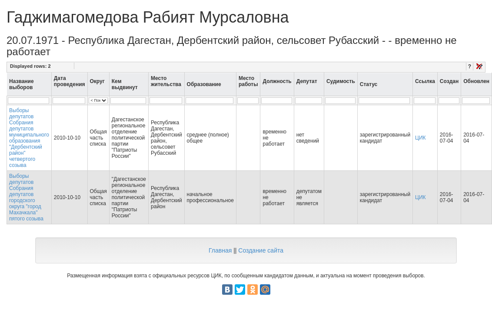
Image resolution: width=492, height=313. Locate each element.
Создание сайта (260, 250)
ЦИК (420, 138)
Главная (220, 250)
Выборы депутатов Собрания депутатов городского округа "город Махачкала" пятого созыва (26, 197)
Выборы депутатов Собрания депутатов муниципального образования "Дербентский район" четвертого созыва (29, 137)
